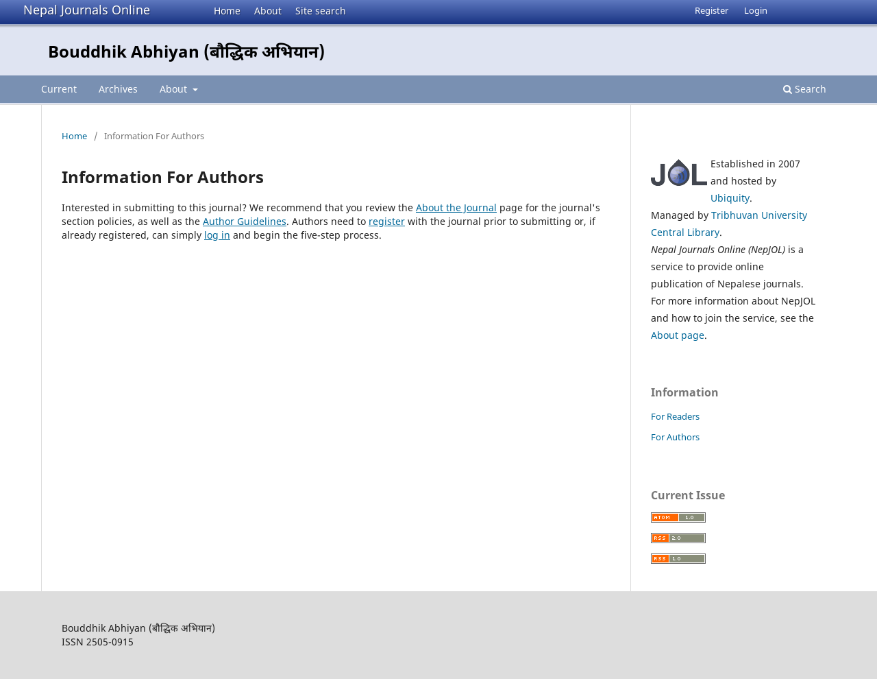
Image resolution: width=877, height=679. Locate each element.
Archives (118, 88)
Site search (320, 10)
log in (217, 234)
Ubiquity (730, 197)
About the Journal (456, 207)
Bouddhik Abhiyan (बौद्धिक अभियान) (186, 51)
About (268, 10)
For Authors (675, 437)
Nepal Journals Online (86, 9)
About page (677, 335)
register (387, 221)
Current (59, 88)
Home (227, 10)
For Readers (675, 416)
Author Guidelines (244, 221)
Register (711, 10)
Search (804, 88)
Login (755, 10)
